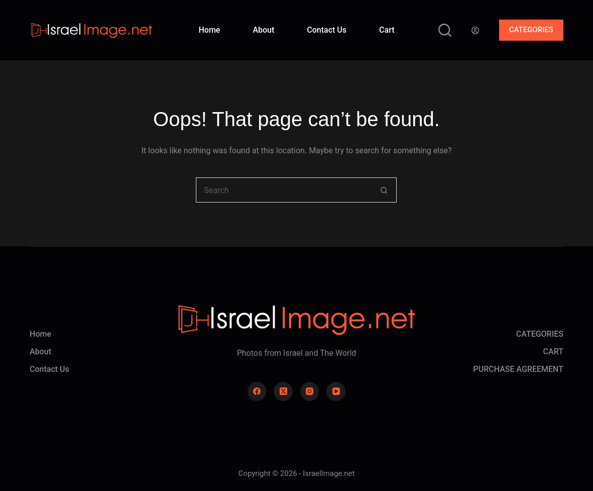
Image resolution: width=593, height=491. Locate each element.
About (263, 30)
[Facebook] (257, 391)
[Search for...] (284, 190)
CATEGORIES (531, 29)
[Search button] (384, 190)
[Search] (444, 30)
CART (553, 351)
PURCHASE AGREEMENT (518, 369)
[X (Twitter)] (283, 391)
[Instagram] (309, 391)
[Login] (475, 30)
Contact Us (326, 30)
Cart (386, 30)
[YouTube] (335, 391)
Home (209, 30)
